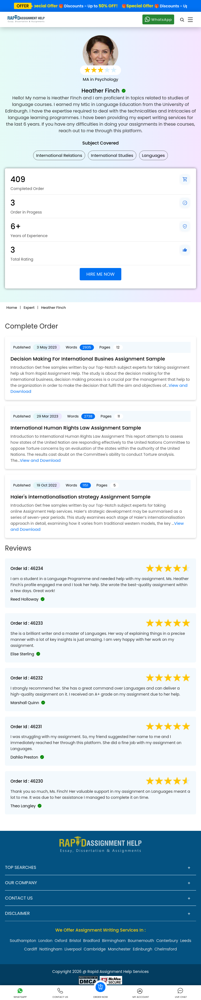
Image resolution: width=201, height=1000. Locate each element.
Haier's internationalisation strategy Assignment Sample (80, 496)
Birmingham (113, 940)
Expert (29, 307)
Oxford (60, 940)
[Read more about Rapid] (88, 979)
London (45, 940)
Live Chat (181, 993)
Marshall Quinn (24, 702)
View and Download (40, 460)
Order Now (100, 989)
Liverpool (72, 949)
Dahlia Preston (24, 757)
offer (23, 6)
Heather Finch (53, 307)
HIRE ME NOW (101, 274)
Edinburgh (142, 949)
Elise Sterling (22, 654)
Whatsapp (20, 993)
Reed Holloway (24, 599)
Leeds (185, 940)
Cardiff (30, 949)
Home (11, 307)
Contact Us (60, 993)
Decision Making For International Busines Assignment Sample (87, 358)
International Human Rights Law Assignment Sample (75, 427)
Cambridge (95, 949)
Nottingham (50, 949)
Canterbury (167, 940)
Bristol (75, 940)
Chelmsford (165, 949)
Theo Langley (23, 806)
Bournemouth (141, 940)
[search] (182, 19)
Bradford (91, 940)
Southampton (23, 940)
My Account (141, 993)
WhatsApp (158, 19)
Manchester (119, 949)
